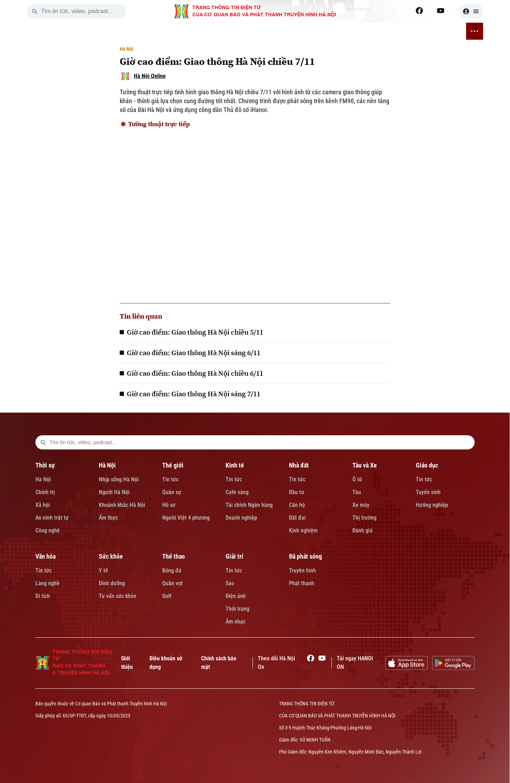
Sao (230, 583)
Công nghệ (47, 530)
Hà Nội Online (150, 76)
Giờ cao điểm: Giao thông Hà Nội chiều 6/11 (195, 373)
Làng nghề (47, 583)
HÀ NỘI (122, 31)
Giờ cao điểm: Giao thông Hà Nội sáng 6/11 (193, 353)
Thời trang (237, 608)
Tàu (356, 492)
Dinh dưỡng (112, 583)
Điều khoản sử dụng (165, 662)
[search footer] (43, 442)
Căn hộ (297, 505)
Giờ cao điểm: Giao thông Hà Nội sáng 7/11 (193, 394)
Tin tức (170, 479)
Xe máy (360, 505)
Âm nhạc (235, 621)
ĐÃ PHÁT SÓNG (436, 31)
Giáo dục (427, 465)
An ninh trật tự (52, 517)
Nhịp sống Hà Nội (119, 479)
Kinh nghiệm (303, 530)
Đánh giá (362, 530)
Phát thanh (301, 583)
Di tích (42, 596)
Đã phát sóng (305, 556)
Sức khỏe (111, 556)
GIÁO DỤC (272, 31)
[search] (34, 11)
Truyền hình (302, 570)
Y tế (103, 570)
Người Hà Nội (114, 492)
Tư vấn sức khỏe (117, 596)
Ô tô (357, 479)
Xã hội (42, 505)
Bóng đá (171, 570)
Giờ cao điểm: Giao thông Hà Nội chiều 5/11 (195, 332)
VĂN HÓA (304, 31)
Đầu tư (296, 492)
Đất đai (297, 517)
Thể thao (173, 556)
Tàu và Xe (364, 465)
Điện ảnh (236, 596)
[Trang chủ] (73, 31)
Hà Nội (127, 49)
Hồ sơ (168, 505)
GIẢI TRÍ (400, 31)
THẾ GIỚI (150, 31)
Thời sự (45, 465)
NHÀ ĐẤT (208, 31)
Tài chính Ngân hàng (249, 505)
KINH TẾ (179, 31)
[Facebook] (419, 10)
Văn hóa (45, 556)
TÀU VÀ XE (239, 31)
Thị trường (364, 517)
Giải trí (234, 556)
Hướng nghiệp (432, 505)
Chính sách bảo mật (218, 662)
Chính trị (45, 492)
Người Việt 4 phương (186, 517)
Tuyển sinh (428, 492)
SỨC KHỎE (336, 31)
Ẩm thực (108, 517)
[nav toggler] (474, 31)
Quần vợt (172, 583)
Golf (166, 596)
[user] (471, 11)
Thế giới (172, 465)
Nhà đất (299, 465)
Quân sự (171, 492)
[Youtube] (440, 10)
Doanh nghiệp (241, 517)
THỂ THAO (369, 31)
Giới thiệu (127, 662)
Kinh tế (235, 465)
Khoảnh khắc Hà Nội (122, 505)
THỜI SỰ (95, 31)
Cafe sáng (237, 492)
